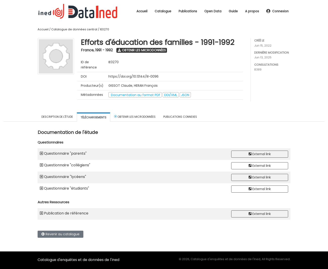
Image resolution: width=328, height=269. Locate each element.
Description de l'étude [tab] (57, 117)
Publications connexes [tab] (180, 117)
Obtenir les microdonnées (142, 50)
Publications (188, 11)
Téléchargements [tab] (93, 117)
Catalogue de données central (74, 29)
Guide (233, 11)
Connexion (277, 11)
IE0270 (104, 29)
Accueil (141, 11)
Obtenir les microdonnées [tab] (135, 117)
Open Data (212, 11)
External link (260, 154)
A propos (252, 11)
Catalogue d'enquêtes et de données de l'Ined (78, 259)
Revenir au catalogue (60, 234)
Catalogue (163, 11)
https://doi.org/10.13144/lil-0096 (133, 76)
